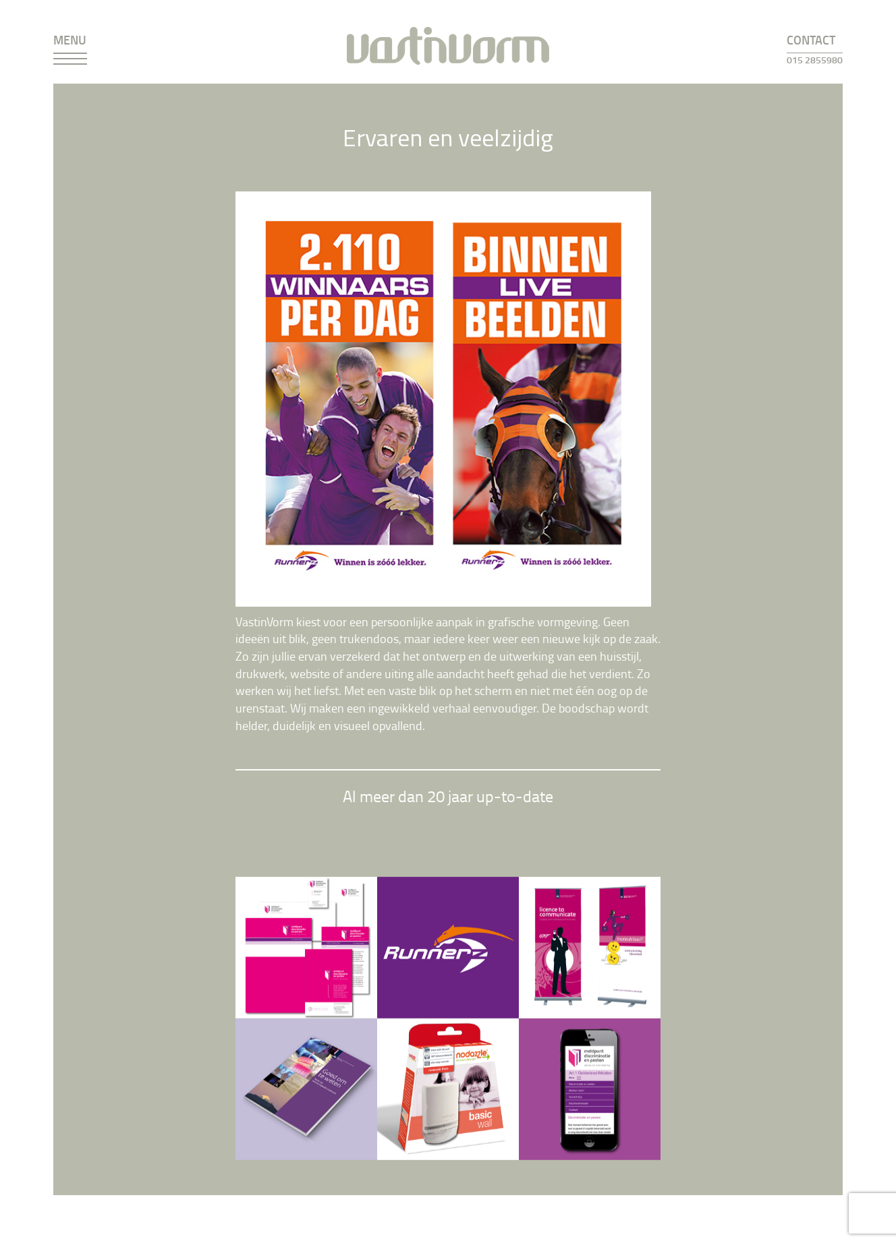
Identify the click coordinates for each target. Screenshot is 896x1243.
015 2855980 (815, 59)
